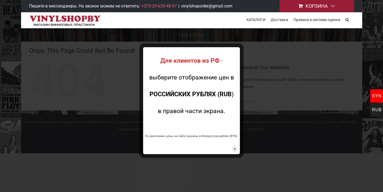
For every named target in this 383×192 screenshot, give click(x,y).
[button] (352, 19)
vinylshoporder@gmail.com (206, 6)
